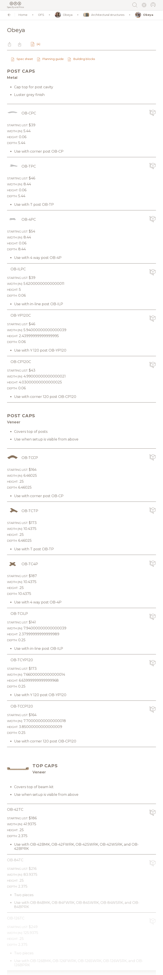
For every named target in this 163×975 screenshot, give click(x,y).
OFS (41, 14)
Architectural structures (103, 15)
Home (22, 14)
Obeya (63, 15)
